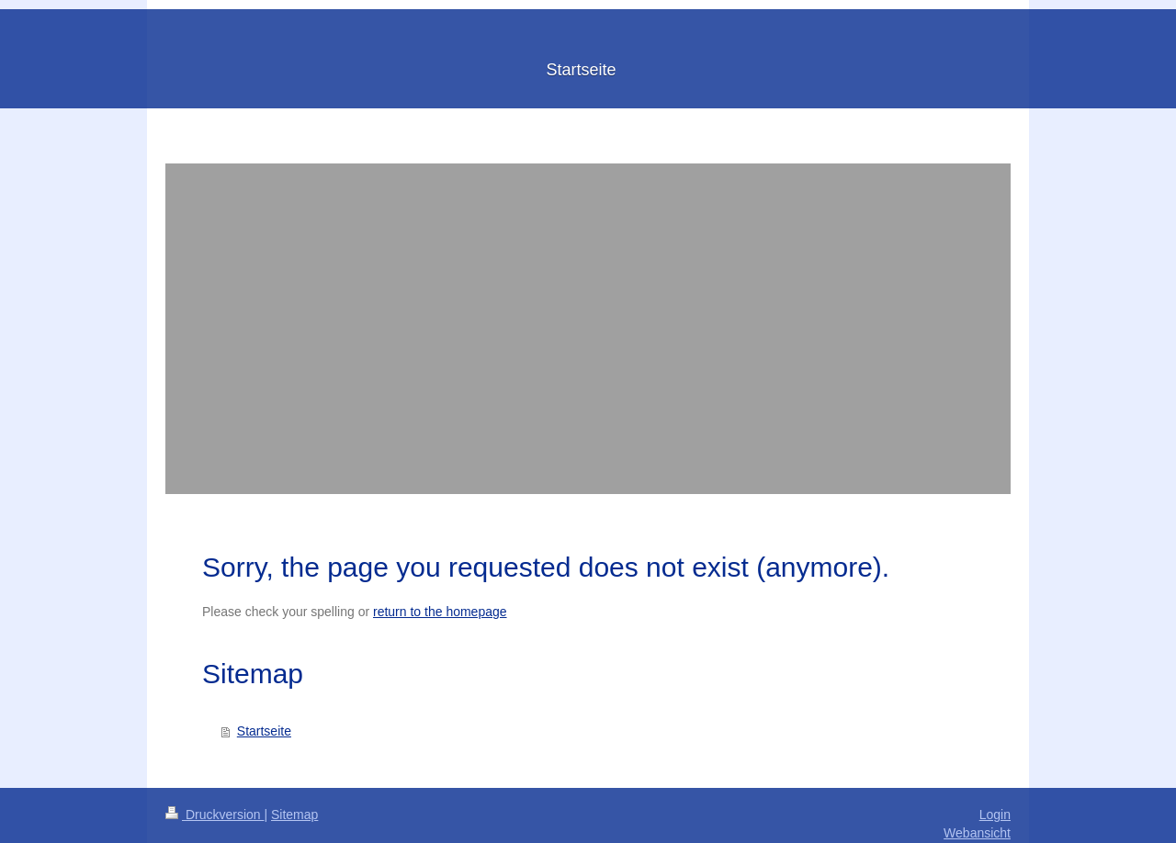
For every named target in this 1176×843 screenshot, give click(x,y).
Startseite (264, 731)
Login (995, 814)
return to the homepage (440, 611)
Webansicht (977, 833)
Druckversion (214, 814)
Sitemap (294, 814)
